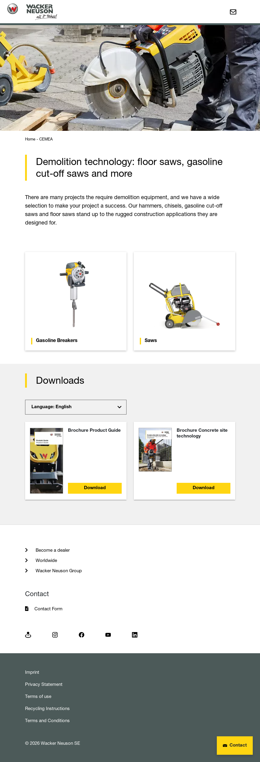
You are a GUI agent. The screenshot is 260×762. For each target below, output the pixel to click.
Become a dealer (52, 550)
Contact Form (48, 609)
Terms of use (38, 696)
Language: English (51, 407)
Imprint (32, 672)
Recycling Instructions (47, 708)
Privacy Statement (44, 684)
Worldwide (45, 560)
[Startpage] (32, 11)
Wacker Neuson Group (58, 570)
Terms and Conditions (47, 720)
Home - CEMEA (39, 139)
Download (95, 488)
